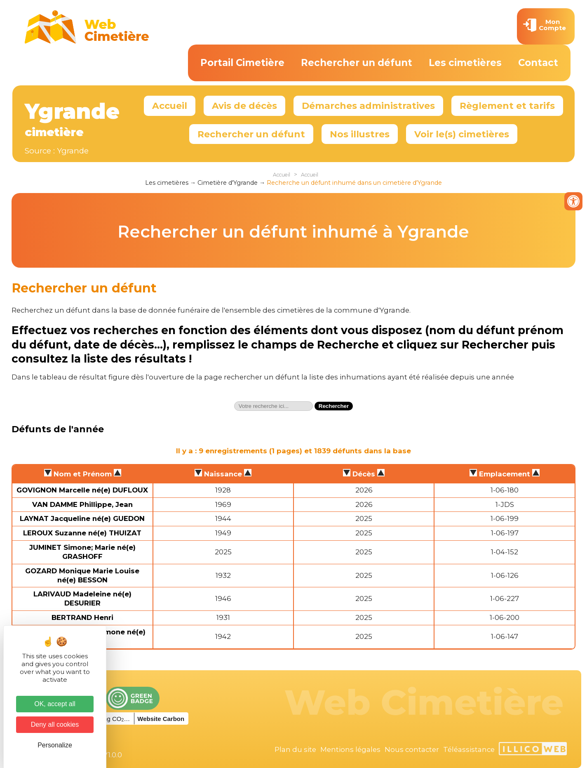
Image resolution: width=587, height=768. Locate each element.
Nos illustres (360, 134)
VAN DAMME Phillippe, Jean (82, 504)
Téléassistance (469, 749)
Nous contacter (412, 749)
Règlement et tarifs (507, 105)
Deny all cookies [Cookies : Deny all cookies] (55, 724)
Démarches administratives (368, 105)
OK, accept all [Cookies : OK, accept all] (54, 703)
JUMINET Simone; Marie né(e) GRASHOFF (82, 552)
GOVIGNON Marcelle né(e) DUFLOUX (82, 490)
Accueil (169, 105)
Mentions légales (350, 749)
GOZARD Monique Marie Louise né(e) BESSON (82, 575)
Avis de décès (244, 105)
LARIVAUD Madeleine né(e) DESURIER (82, 598)
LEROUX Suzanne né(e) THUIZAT (82, 533)
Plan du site (295, 749)
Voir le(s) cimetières (461, 134)
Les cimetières (465, 62)
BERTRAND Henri (82, 617)
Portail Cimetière (242, 62)
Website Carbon (160, 718)
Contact (538, 62)
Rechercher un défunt (356, 62)
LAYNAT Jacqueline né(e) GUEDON (82, 518)
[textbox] (273, 406)
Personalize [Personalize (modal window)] (55, 745)
